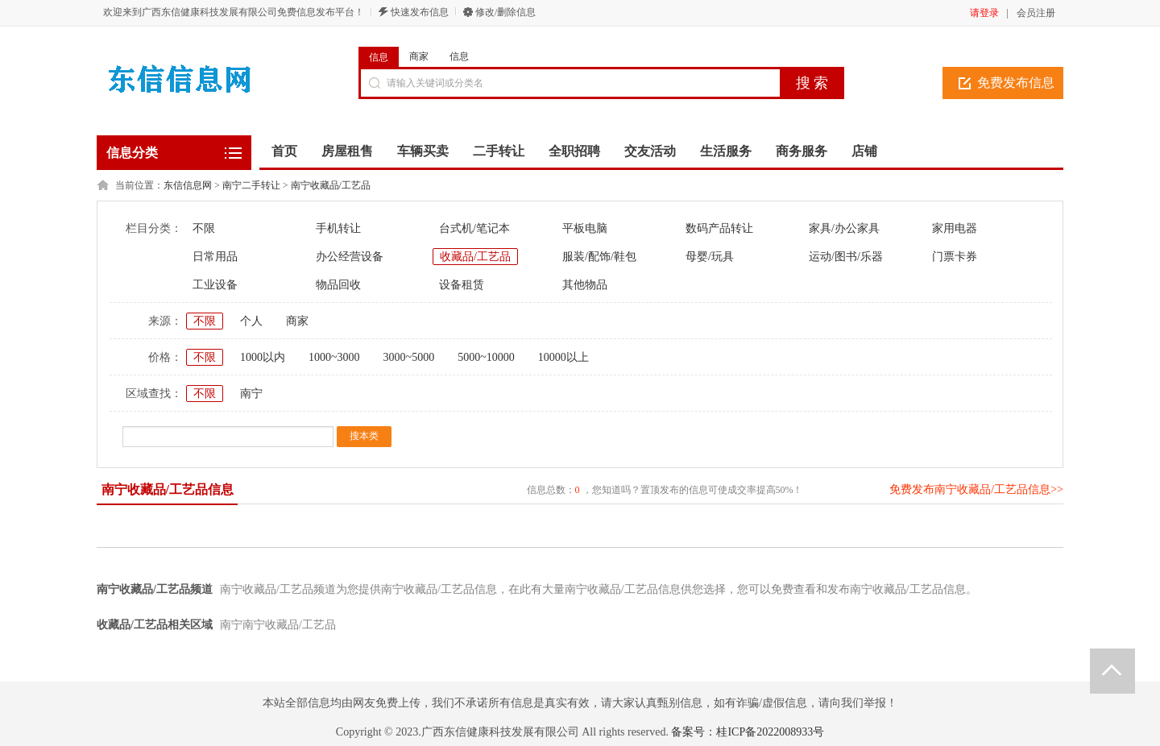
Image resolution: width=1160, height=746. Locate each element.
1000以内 (262, 357)
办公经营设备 (349, 257)
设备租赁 (461, 285)
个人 (251, 321)
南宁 (251, 394)
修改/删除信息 (505, 12)
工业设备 (215, 285)
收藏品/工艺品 (475, 257)
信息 (378, 57)
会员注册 (1036, 13)
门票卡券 (954, 257)
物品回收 (338, 285)
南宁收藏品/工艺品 (331, 185)
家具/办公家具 (844, 228)
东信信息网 (188, 185)
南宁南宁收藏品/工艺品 (278, 625)
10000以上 (563, 357)
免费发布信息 (1015, 82)
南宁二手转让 (251, 185)
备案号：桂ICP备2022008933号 (747, 732)
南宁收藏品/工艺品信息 (168, 489)
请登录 (984, 13)
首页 (284, 151)
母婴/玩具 (710, 257)
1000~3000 (334, 357)
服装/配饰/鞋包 (599, 257)
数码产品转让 (719, 228)
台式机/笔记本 (474, 228)
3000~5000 (409, 357)
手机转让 (338, 228)
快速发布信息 (420, 12)
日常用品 (215, 257)
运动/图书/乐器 (846, 257)
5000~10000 (486, 357)
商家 (419, 56)
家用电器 (954, 228)
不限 (204, 228)
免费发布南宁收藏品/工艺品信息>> (976, 489)
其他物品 (584, 285)
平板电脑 (584, 228)
